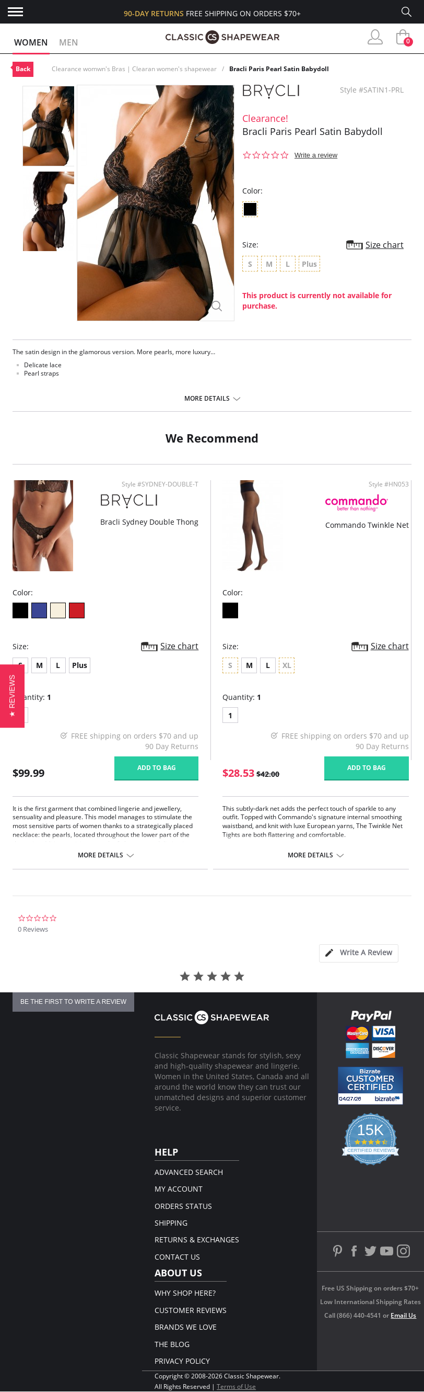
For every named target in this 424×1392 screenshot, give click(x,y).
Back (23, 68)
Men (68, 42)
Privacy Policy (182, 1361)
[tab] (358, 953)
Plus (79, 665)
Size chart (385, 245)
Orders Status (183, 1206)
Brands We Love (186, 1327)
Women (31, 42)
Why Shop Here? (185, 1293)
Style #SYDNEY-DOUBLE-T (160, 484)
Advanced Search (189, 1172)
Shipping (171, 1223)
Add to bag (156, 767)
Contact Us (177, 1257)
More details (207, 398)
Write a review (316, 155)
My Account (179, 1189)
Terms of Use (236, 1386)
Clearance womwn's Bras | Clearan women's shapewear (134, 68)
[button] (12, 696)
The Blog (172, 1344)
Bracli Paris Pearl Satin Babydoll (279, 68)
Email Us (403, 1315)
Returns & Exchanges (197, 1239)
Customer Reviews (191, 1310)
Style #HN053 (389, 484)
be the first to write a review (73, 1001)
